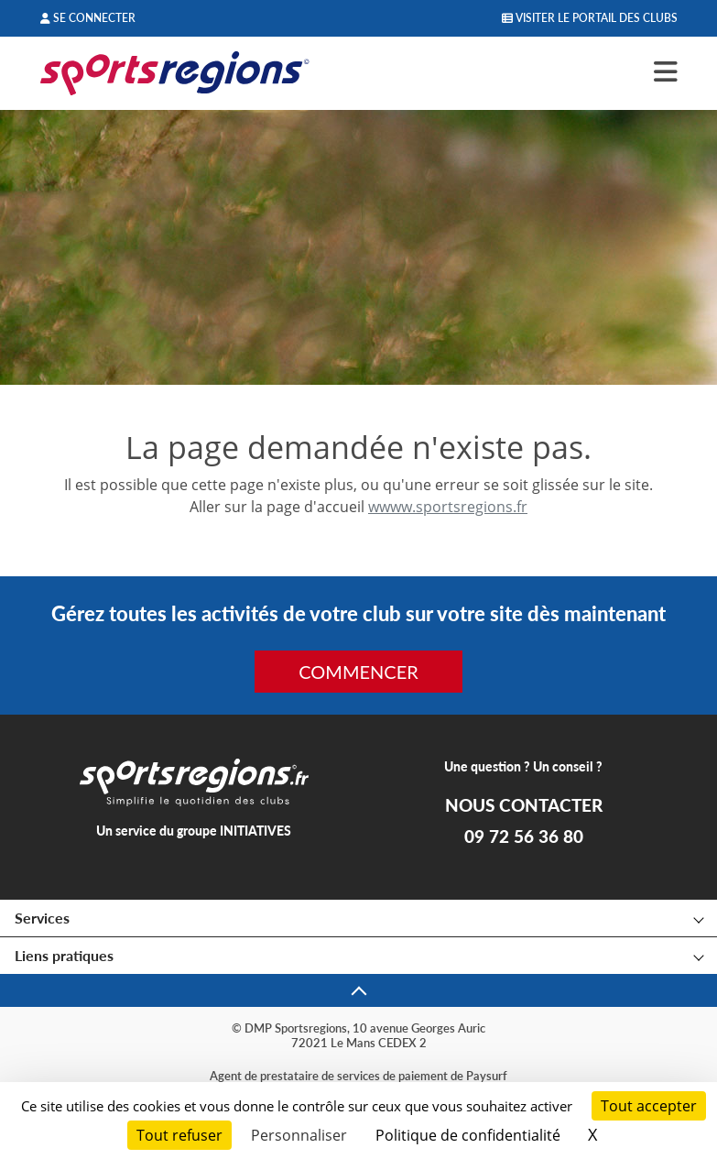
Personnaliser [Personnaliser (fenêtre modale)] (299, 1135)
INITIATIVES (255, 830)
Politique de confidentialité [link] (467, 1135)
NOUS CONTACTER (524, 805)
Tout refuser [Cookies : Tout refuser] (179, 1135)
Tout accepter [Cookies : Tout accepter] (649, 1106)
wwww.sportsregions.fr (447, 507)
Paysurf (486, 1075)
